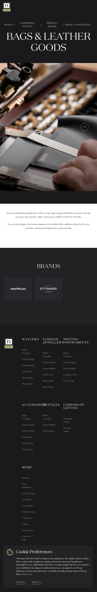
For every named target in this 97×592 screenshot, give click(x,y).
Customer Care (69, 374)
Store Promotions (26, 485)
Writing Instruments (76, 341)
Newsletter (27, 499)
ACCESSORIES (34, 405)
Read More (27, 574)
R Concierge (68, 380)
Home (8, 24)
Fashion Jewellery (53, 341)
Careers (25, 524)
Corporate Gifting (27, 25)
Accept (21, 582)
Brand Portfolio (28, 365)
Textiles (51, 405)
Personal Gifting (67, 430)
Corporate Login (26, 538)
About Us (26, 477)
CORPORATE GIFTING (73, 407)
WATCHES (30, 339)
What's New (27, 371)
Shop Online (27, 383)
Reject (37, 582)
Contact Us (27, 517)
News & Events (28, 493)
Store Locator (27, 377)
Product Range (52, 25)
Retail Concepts (26, 351)
